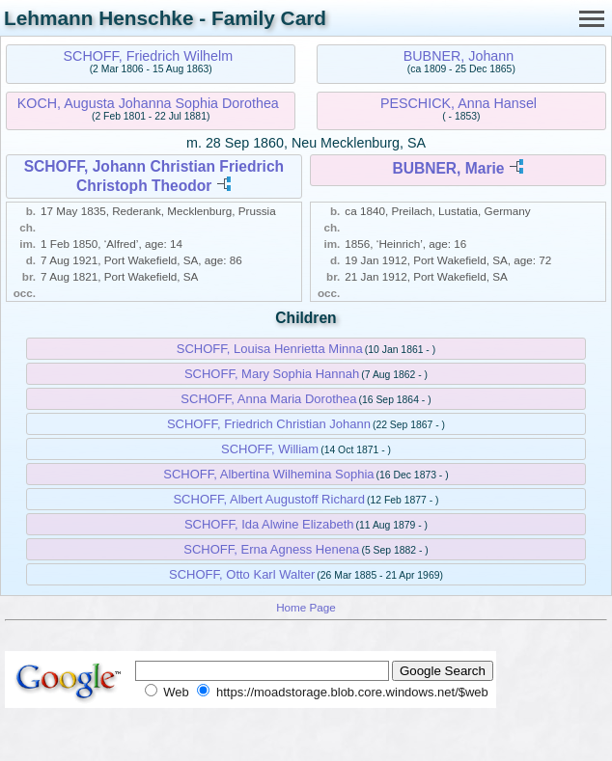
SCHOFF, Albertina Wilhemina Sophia (268, 474)
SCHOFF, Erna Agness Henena (271, 549)
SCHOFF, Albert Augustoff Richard (268, 499)
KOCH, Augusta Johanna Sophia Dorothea (148, 103)
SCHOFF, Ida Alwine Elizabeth (269, 524)
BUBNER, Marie (448, 168)
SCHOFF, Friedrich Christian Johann (269, 424)
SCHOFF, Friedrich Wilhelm (149, 56)
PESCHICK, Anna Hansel (458, 103)
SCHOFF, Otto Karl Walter (242, 574)
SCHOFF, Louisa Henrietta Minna (270, 348)
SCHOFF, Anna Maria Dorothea (268, 399)
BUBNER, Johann (458, 56)
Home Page (306, 607)
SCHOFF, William (270, 449)
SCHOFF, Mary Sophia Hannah (271, 374)
